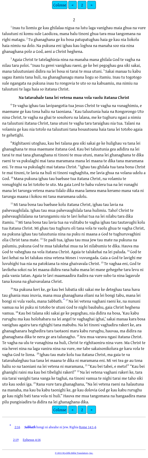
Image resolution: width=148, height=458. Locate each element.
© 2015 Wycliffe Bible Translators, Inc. (74, 453)
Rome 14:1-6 (87, 427)
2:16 (17, 427)
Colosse (59, 5)
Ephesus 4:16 (32, 439)
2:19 (16, 439)
